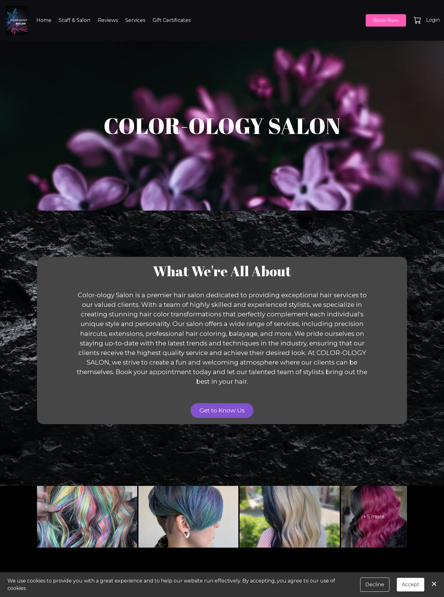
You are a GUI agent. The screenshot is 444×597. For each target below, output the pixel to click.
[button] (418, 20)
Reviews (108, 20)
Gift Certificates (172, 20)
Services (135, 20)
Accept (410, 584)
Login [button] (433, 20)
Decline (374, 584)
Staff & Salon (74, 20)
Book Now (386, 20)
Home (43, 20)
